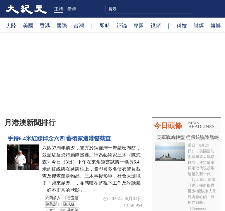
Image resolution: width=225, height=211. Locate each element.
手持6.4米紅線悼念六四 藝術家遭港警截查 (59, 138)
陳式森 (69, 204)
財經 (198, 25)
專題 (138, 25)
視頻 (155, 25)
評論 (122, 25)
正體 (58, 9)
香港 (45, 25)
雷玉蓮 (73, 198)
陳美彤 (51, 204)
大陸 (11, 25)
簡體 (71, 9)
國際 (62, 25)
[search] (149, 9)
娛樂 (215, 25)
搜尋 (188, 9)
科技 (181, 25)
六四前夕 (53, 198)
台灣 (79, 25)
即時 (105, 25)
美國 (28, 25)
